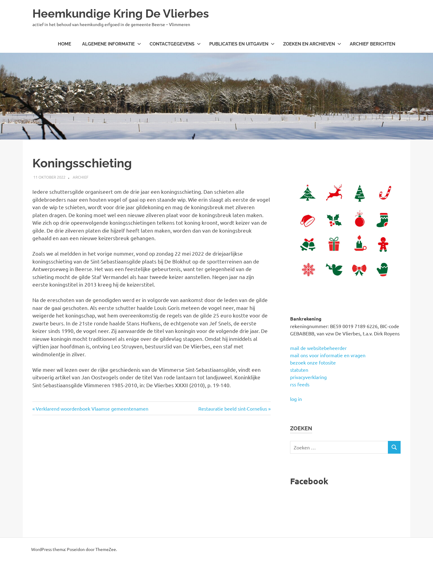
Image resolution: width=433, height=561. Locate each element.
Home (64, 44)
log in (296, 399)
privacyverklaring (308, 377)
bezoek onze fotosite (313, 362)
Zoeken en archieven (312, 44)
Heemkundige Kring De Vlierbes (120, 13)
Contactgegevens (175, 44)
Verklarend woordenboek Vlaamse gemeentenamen (91, 408)
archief (80, 177)
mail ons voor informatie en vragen (327, 355)
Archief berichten (372, 44)
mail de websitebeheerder (318, 348)
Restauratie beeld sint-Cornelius (232, 408)
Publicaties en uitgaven (242, 44)
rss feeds (299, 384)
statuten (299, 370)
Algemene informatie (111, 44)
